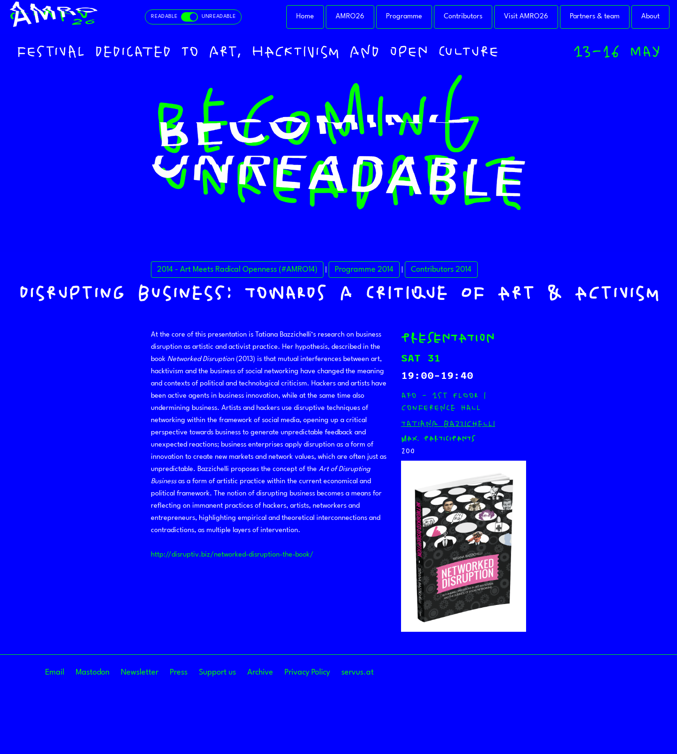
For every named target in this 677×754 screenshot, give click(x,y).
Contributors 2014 (441, 270)
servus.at (357, 672)
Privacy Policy (307, 672)
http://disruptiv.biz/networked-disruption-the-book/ (232, 554)
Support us (217, 672)
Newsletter (139, 672)
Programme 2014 (364, 270)
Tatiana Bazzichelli (448, 423)
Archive (260, 672)
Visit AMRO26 (526, 16)
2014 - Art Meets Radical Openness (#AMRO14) (237, 270)
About (650, 16)
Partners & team (595, 16)
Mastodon (93, 672)
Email (54, 672)
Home (305, 16)
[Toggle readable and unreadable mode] (193, 16)
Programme (404, 16)
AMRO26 (350, 16)
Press (179, 672)
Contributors (463, 16)
